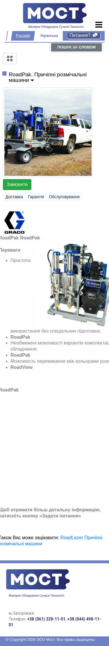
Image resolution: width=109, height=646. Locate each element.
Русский (23, 35)
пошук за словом (76, 47)
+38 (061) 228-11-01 (46, 619)
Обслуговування (64, 196)
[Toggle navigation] (99, 25)
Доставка (14, 196)
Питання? (83, 35)
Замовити (17, 184)
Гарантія (36, 196)
